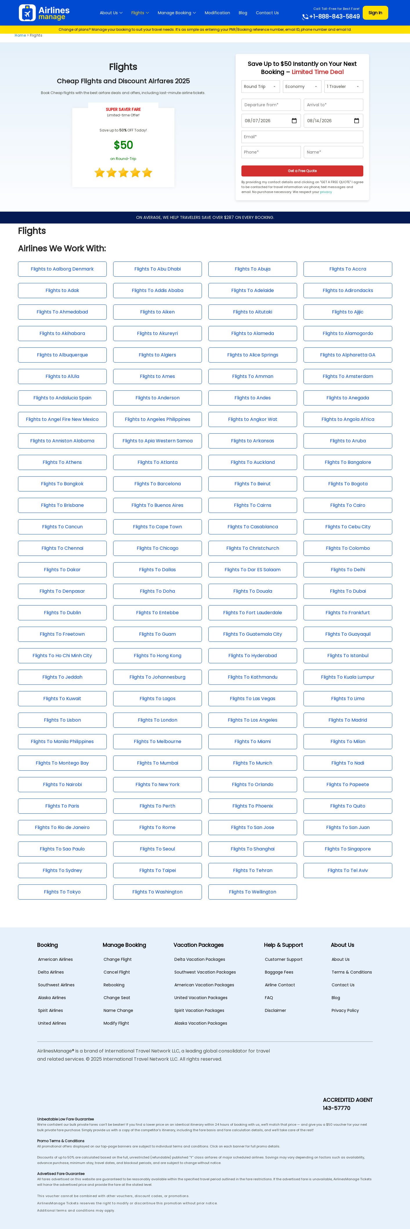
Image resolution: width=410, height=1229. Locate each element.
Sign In (375, 13)
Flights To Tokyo (62, 892)
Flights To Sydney (62, 870)
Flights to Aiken (157, 312)
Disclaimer (275, 1010)
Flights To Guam (157, 634)
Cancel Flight (117, 972)
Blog (243, 13)
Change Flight (118, 959)
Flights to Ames (157, 376)
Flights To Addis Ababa (157, 290)
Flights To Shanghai (252, 849)
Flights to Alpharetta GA (347, 355)
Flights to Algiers (157, 355)
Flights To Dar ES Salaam (253, 569)
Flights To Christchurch (252, 548)
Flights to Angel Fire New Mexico (62, 419)
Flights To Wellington (252, 892)
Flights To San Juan (348, 827)
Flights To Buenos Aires (157, 505)
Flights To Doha (157, 591)
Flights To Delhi (348, 569)
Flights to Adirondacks (348, 290)
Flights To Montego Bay (62, 763)
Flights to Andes (252, 397)
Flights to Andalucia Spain (62, 397)
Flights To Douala (252, 591)
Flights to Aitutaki (252, 312)
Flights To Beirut (252, 483)
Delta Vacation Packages (199, 959)
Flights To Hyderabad (252, 655)
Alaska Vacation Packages (200, 1023)
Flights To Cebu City (348, 526)
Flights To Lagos (158, 698)
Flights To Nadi (347, 763)
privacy (326, 192)
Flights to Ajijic (348, 312)
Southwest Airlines (56, 985)
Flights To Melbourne (157, 741)
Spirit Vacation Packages (199, 1010)
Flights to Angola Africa (348, 419)
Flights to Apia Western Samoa (157, 440)
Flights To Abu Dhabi (157, 269)
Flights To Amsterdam (348, 376)
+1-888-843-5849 (330, 17)
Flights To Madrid (347, 720)
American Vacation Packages (204, 985)
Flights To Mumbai (157, 763)
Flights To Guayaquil (348, 634)
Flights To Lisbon (62, 720)
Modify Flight (116, 1023)
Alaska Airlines (52, 998)
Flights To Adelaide (252, 290)
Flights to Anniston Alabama (62, 440)
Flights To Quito (347, 806)
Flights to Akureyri (157, 333)
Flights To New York (158, 784)
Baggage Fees (279, 972)
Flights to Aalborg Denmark (62, 269)
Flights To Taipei (157, 870)
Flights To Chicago (157, 548)
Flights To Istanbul (348, 655)
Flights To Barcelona (157, 483)
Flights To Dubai (348, 591)
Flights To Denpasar (62, 591)
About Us (109, 13)
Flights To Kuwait (62, 698)
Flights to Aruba (348, 440)
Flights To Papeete (347, 784)
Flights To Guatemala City (252, 634)
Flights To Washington (157, 892)
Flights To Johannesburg (157, 677)
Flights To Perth (157, 806)
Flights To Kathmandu (252, 677)
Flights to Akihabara (62, 333)
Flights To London (157, 720)
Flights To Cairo (347, 505)
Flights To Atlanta (158, 462)
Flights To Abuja (252, 269)
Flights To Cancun (62, 526)
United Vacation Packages (200, 998)
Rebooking (114, 985)
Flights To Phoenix (252, 806)
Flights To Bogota (348, 483)
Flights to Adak (62, 290)
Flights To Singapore (348, 849)
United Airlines (52, 1023)
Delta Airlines (51, 972)
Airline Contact (280, 985)
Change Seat (117, 998)
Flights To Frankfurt (348, 612)
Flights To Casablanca (252, 526)
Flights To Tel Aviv (348, 870)
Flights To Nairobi (62, 784)
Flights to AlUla (62, 376)
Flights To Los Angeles (252, 720)
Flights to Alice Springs (252, 355)
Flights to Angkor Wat (252, 419)
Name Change (118, 1010)
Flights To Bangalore (348, 462)
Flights (137, 13)
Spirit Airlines (50, 1010)
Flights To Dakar (62, 569)
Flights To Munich (252, 763)
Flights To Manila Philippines (62, 741)
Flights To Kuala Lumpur (348, 677)
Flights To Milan (347, 741)
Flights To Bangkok (62, 483)
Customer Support (284, 959)
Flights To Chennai (62, 548)
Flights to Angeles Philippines (157, 419)
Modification (217, 13)
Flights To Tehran (252, 870)
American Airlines (55, 959)
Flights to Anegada (347, 397)
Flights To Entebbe (157, 612)
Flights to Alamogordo (348, 333)
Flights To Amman (252, 376)
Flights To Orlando (252, 784)
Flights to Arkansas (252, 440)
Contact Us (267, 13)
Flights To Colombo (348, 548)
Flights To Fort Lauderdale (252, 612)
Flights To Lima (347, 698)
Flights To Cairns (252, 505)
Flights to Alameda (252, 333)
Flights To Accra (347, 269)
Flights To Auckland (253, 462)
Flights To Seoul (157, 849)
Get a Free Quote (302, 170)
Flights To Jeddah (62, 677)
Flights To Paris (62, 806)
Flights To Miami (252, 741)
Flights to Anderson (158, 397)
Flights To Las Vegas (252, 698)
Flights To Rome (157, 827)
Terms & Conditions (352, 972)
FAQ (269, 998)
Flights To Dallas (157, 569)
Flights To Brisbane (62, 505)
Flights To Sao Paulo (62, 849)
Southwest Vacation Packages (205, 972)
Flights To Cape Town (157, 526)
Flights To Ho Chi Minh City (62, 655)
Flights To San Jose (252, 827)
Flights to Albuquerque (62, 355)
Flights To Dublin (62, 612)
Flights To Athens (62, 462)
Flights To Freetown (62, 634)
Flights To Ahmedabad (62, 312)
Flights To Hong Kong (157, 655)
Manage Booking (174, 13)
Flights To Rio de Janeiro (62, 827)
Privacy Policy (345, 1010)
